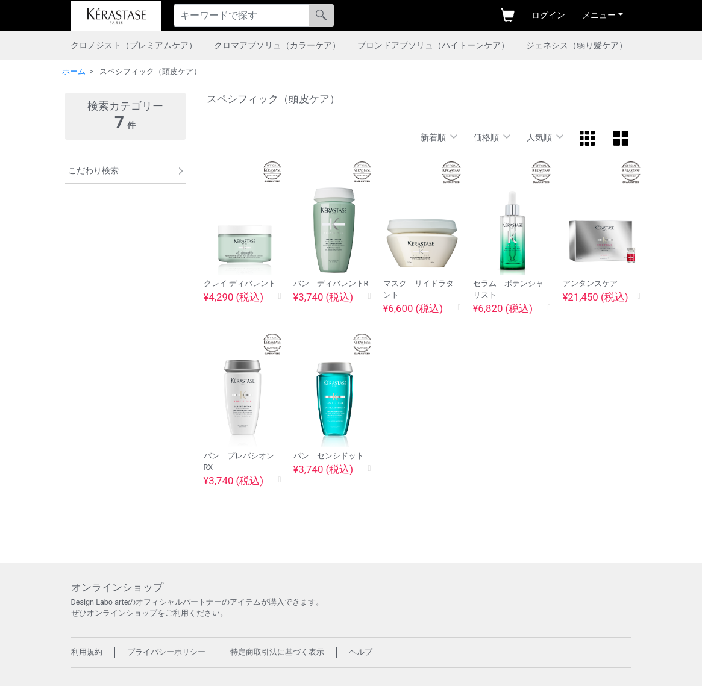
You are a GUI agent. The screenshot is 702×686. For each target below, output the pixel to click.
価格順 (486, 137)
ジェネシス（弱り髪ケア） (576, 45)
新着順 (433, 137)
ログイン (548, 15)
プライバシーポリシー (166, 651)
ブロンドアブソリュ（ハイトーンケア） (433, 45)
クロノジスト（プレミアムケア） (134, 45)
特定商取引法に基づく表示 (277, 651)
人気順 (539, 137)
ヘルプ (360, 651)
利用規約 (86, 651)
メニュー (599, 15)
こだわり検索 (93, 170)
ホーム (74, 71)
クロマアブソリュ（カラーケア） (277, 45)
